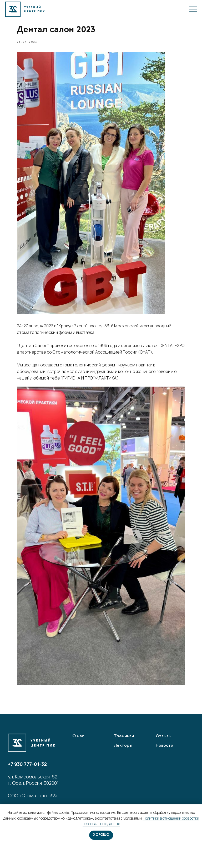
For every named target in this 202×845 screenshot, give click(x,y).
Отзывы (163, 736)
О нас (78, 736)
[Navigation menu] (193, 9)
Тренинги (124, 736)
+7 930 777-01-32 (27, 764)
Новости (164, 746)
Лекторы (123, 746)
